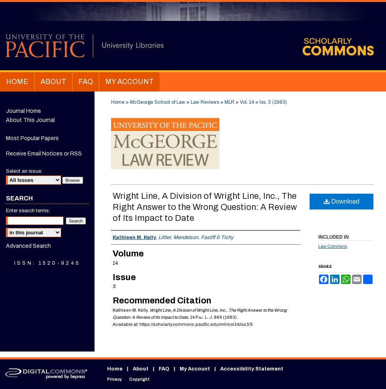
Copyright (139, 379)
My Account (195, 369)
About (140, 369)
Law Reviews (205, 102)
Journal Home (23, 111)
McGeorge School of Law (157, 102)
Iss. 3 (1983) (273, 102)
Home (117, 102)
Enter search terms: (28, 210)
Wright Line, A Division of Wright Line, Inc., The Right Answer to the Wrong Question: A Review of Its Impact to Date (205, 207)
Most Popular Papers (32, 138)
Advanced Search (28, 246)
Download (342, 201)
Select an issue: (24, 171)
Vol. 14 (247, 102)
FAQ (164, 369)
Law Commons (332, 246)
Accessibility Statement (251, 369)
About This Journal (30, 120)
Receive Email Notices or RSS (44, 154)
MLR (229, 102)
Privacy (114, 379)
